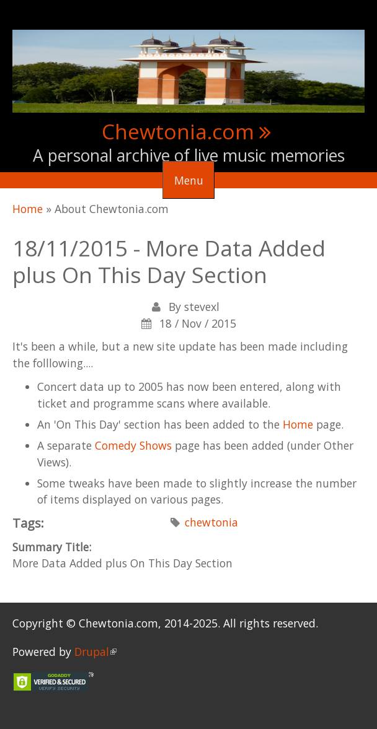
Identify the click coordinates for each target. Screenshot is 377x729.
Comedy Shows (133, 445)
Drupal (95, 651)
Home (27, 208)
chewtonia (211, 522)
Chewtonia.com (178, 131)
